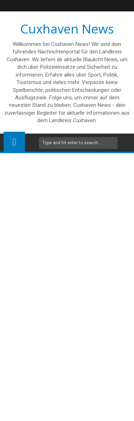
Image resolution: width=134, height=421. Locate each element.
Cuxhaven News (67, 28)
